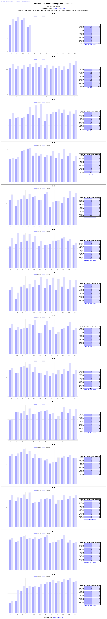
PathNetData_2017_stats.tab (90, 432)
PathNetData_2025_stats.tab (90, 87)
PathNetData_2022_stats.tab (90, 217)
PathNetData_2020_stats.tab (90, 303)
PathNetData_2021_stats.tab (90, 260)
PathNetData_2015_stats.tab (90, 519)
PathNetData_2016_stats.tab (90, 475)
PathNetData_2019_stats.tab (90, 346)
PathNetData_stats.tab (58, 617)
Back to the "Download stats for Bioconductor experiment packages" (15, 1)
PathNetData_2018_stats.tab (90, 389)
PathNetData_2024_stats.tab (90, 130)
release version (56, 8)
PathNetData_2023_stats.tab (90, 173)
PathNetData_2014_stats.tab (90, 562)
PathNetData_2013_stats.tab (90, 605)
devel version (63, 8)
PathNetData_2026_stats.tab (90, 44)
